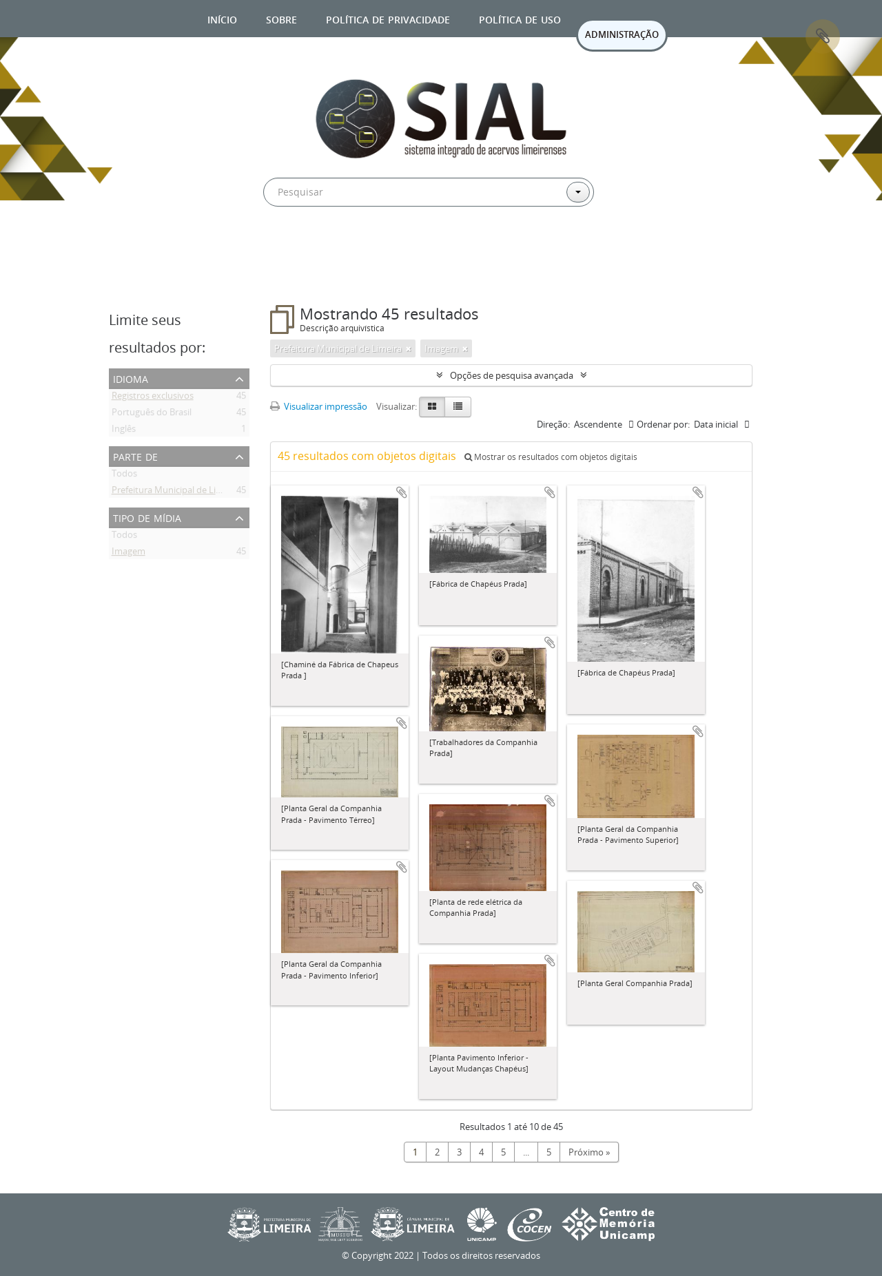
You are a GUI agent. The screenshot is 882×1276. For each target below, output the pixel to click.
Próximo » (589, 1152)
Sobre (281, 18)
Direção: (553, 424)
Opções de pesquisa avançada (511, 375)
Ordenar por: (663, 424)
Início (222, 18)
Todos (124, 476)
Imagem (128, 553)
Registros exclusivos (153, 398)
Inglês (124, 431)
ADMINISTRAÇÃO (622, 34)
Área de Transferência (823, 36)
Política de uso (520, 18)
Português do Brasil (152, 414)
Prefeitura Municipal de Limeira (175, 492)
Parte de (135, 455)
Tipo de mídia (147, 517)
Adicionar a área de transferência (402, 492)
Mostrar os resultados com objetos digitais (550, 457)
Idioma (130, 377)
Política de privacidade (388, 18)
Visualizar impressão (318, 406)
